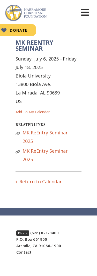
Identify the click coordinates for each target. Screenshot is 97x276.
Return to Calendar (40, 181)
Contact (24, 252)
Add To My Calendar (33, 111)
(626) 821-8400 (44, 232)
